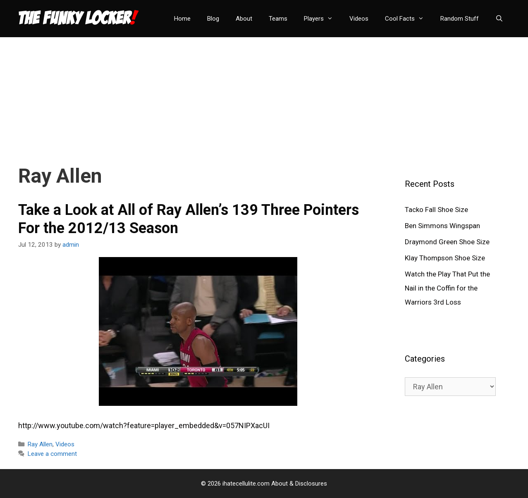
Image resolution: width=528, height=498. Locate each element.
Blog (213, 18)
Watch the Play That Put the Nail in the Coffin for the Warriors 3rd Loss (447, 288)
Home (182, 18)
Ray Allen (40, 444)
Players (322, 18)
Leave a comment (52, 453)
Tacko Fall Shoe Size (436, 209)
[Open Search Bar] (499, 18)
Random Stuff (459, 18)
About (244, 18)
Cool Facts (408, 18)
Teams (278, 18)
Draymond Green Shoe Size (447, 242)
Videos (358, 18)
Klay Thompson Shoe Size (445, 258)
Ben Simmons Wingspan (442, 226)
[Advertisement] (264, 95)
